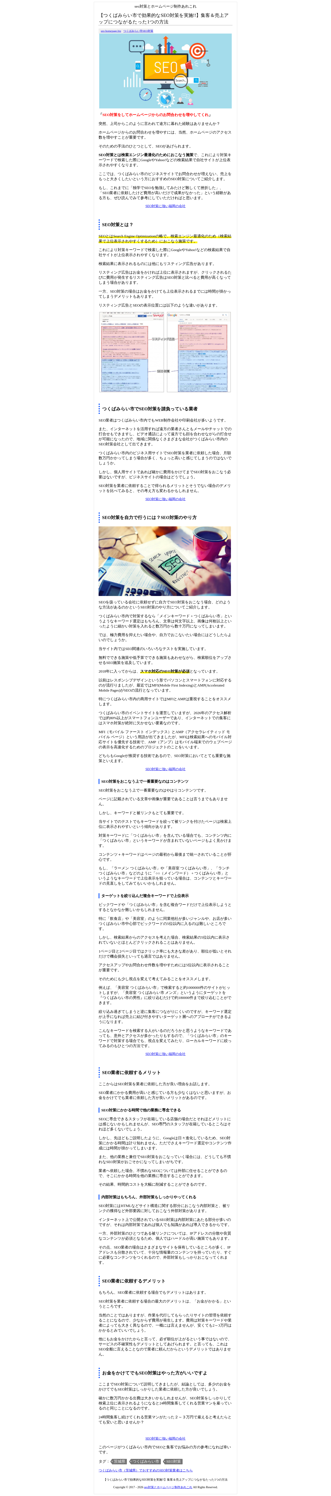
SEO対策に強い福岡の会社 (165, 206)
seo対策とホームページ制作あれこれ (168, 1487)
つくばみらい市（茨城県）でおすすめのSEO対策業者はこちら (146, 1470)
